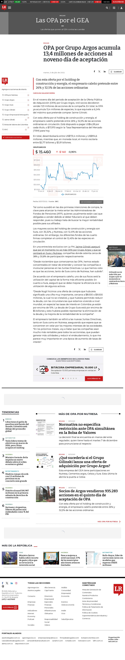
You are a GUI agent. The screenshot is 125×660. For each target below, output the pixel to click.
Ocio (63, 613)
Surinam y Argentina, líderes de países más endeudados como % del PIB (17, 510)
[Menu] (10, 8)
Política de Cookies (89, 613)
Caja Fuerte (49, 590)
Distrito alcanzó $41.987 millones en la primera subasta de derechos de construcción (17, 494)
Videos (47, 625)
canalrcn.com (57, 641)
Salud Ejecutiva (67, 619)
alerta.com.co (7, 644)
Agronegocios (33, 587)
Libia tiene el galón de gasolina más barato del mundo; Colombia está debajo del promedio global (17, 426)
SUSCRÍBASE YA (93, 378)
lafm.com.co (98, 641)
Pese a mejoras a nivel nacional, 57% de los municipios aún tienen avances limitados (70, 560)
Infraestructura (50, 610)
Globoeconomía (67, 605)
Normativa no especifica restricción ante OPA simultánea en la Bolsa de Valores (87, 428)
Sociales (31, 625)
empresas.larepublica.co (48, 638)
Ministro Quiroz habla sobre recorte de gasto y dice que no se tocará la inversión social (28, 560)
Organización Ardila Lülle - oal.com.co (114, 639)
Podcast (31, 619)
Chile (21, 552)
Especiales (49, 602)
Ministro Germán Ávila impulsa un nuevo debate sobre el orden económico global (16, 461)
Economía (65, 596)
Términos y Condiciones (91, 604)
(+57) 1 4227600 (8, 599)
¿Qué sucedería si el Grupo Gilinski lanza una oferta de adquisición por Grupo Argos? (84, 462)
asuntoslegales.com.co (11, 638)
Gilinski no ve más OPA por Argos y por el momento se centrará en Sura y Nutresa (117, 278)
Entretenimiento (12, 471)
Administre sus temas (12, 137)
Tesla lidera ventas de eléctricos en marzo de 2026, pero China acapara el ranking (16, 444)
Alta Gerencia (50, 587)
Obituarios (49, 613)
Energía (8, 419)
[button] (36, 370)
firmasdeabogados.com (69, 638)
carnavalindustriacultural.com (38, 641)
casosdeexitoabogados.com (13, 641)
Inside (63, 610)
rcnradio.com (70, 641)
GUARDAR (116, 72)
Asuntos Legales (34, 590)
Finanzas (31, 605)
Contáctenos (87, 598)
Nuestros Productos (90, 595)
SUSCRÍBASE (118, 2)
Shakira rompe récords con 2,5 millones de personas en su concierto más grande (16, 477)
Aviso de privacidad (90, 601)
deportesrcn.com (22, 644)
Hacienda (9, 454)
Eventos (64, 602)
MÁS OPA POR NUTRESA (108, 521)
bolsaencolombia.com (90, 638)
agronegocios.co (29, 638)
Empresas (31, 602)
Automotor (10, 438)
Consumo (31, 596)
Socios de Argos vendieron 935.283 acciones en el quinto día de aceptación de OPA (88, 495)
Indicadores (32, 610)
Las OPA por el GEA (62, 20)
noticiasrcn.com (84, 641)
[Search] (107, 8)
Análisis (64, 587)
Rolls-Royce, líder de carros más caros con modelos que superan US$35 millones (113, 560)
